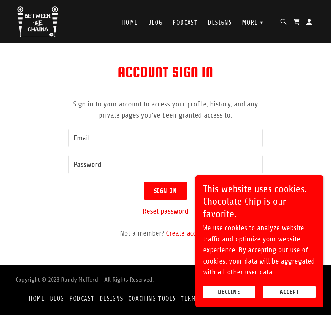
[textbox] (165, 138)
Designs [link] (220, 22)
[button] (253, 23)
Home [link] (130, 22)
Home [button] (37, 298)
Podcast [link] (185, 22)
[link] (37, 21)
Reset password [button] (166, 211)
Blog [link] (155, 22)
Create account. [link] (188, 233)
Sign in (165, 190)
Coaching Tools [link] (152, 298)
